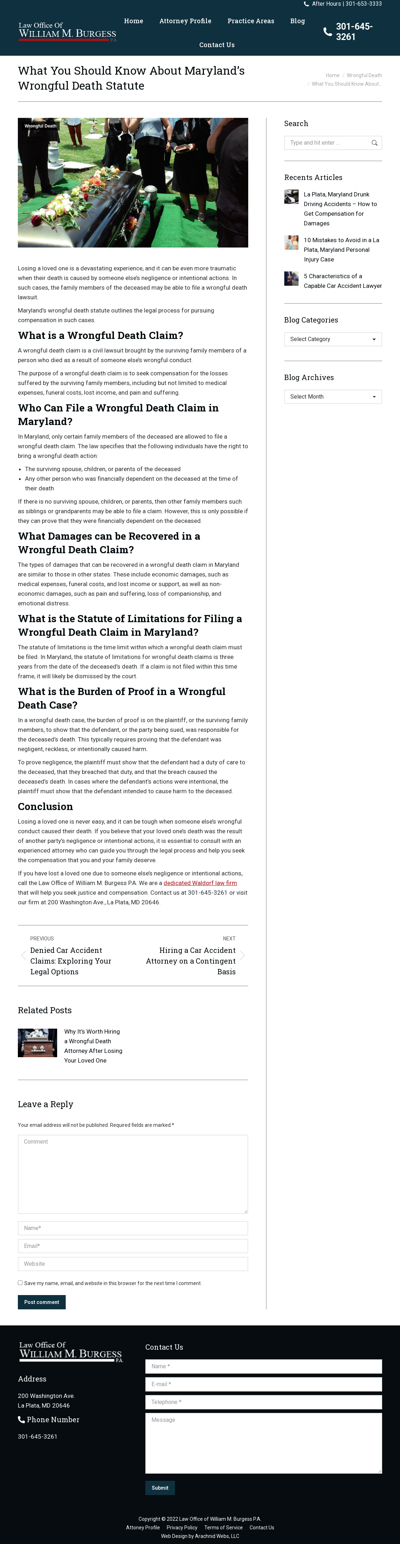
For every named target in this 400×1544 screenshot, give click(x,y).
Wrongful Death (40, 126)
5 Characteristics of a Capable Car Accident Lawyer (343, 281)
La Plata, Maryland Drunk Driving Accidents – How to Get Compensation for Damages (340, 209)
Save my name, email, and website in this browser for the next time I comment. (113, 1283)
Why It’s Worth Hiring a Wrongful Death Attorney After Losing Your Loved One (93, 1046)
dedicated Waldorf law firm (200, 882)
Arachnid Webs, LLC (217, 1536)
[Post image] (37, 1043)
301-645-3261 (348, 31)
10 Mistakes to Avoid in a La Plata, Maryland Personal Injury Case (341, 249)
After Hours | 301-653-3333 (342, 4)
